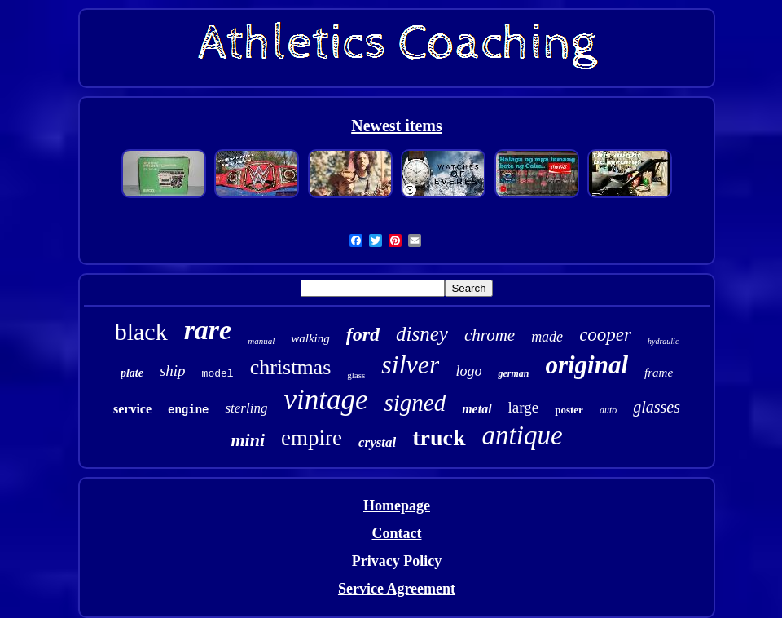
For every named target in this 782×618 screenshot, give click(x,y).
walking (310, 338)
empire (311, 438)
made (547, 337)
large (523, 407)
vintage (325, 400)
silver (410, 364)
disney (422, 334)
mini (248, 440)
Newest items (396, 126)
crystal (377, 442)
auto (608, 410)
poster (569, 410)
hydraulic (663, 341)
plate (132, 373)
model (218, 374)
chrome (489, 335)
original (586, 365)
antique (522, 435)
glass (356, 375)
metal (476, 409)
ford (363, 334)
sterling (246, 408)
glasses (656, 407)
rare (208, 330)
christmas (291, 367)
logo (468, 371)
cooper (605, 334)
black (141, 331)
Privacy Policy (397, 561)
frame (658, 372)
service (132, 409)
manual (261, 341)
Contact (396, 533)
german (513, 373)
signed (415, 403)
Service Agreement (396, 588)
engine (188, 410)
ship (173, 370)
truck (438, 437)
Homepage (396, 505)
